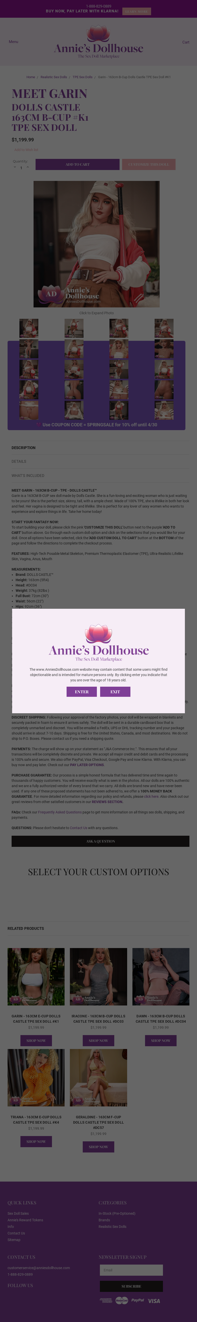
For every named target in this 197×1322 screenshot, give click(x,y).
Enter (82, 691)
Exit (115, 691)
